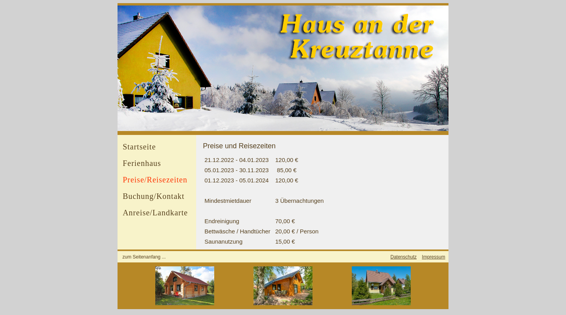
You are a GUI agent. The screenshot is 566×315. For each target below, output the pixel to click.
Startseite (139, 146)
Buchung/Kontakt (153, 196)
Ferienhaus (142, 163)
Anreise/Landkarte (155, 212)
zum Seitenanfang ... (144, 257)
